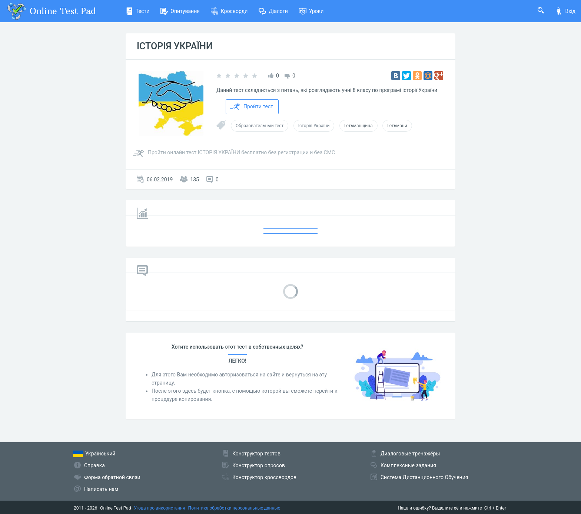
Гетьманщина (358, 125)
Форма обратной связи (112, 477)
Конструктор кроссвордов (264, 477)
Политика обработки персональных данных (234, 508)
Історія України (314, 125)
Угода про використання (159, 508)
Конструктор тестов (256, 454)
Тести (137, 11)
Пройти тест (251, 107)
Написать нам (101, 489)
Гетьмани (397, 125)
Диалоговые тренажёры (410, 454)
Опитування (180, 11)
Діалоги (273, 11)
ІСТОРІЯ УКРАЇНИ (175, 46)
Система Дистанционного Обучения (424, 477)
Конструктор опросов (258, 465)
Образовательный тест (259, 125)
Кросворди (229, 11)
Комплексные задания (408, 465)
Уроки (311, 11)
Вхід (565, 11)
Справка (94, 465)
